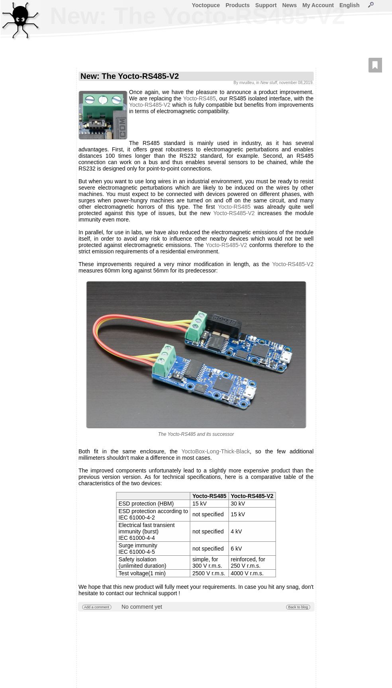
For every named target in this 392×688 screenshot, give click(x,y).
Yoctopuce (206, 5)
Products (237, 5)
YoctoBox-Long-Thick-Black (215, 451)
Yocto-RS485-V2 (150, 105)
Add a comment (96, 607)
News (289, 5)
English (349, 5)
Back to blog (298, 607)
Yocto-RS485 (199, 98)
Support (266, 5)
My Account (318, 5)
